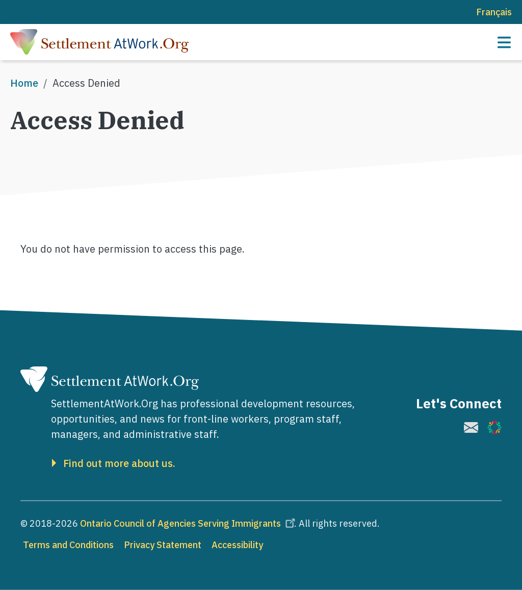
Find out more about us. (119, 463)
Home (24, 83)
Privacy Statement (162, 545)
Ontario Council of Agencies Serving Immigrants (189, 523)
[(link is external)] (471, 427)
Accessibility (237, 545)
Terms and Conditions (68, 545)
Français (494, 12)
